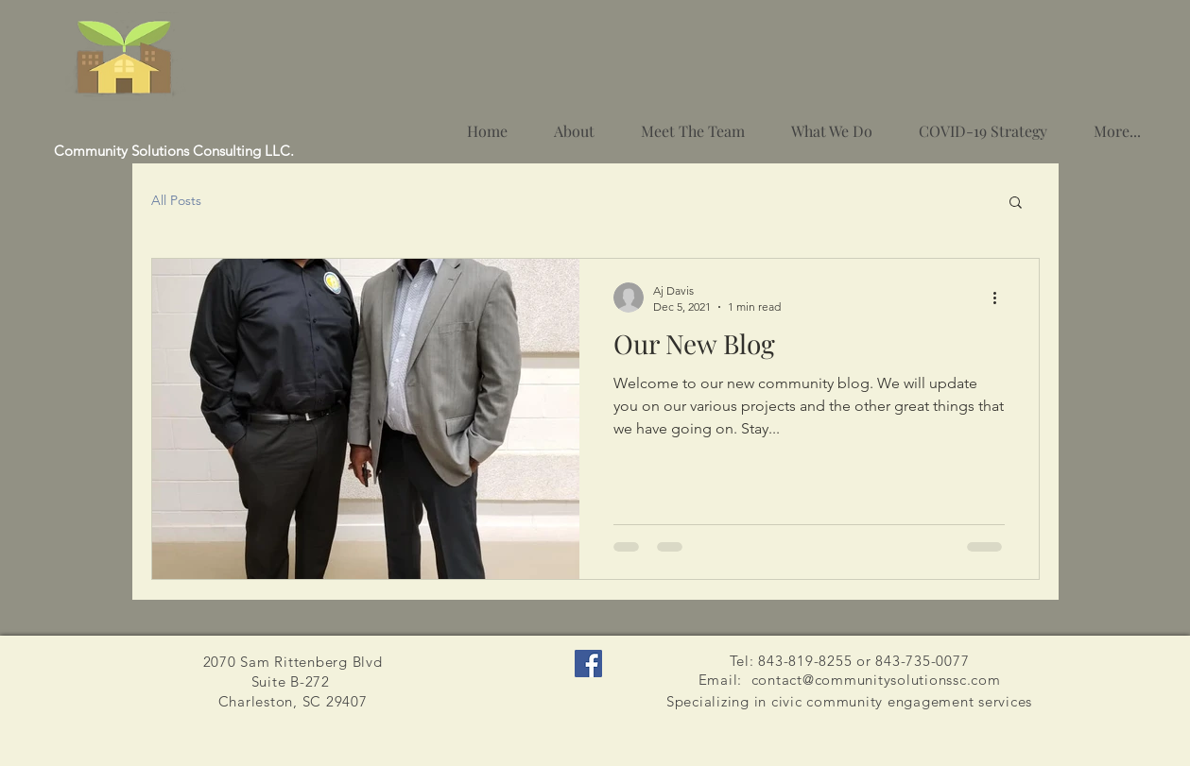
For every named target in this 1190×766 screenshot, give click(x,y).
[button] (1016, 203)
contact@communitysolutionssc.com (876, 680)
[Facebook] (588, 663)
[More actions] (1002, 297)
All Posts (176, 200)
